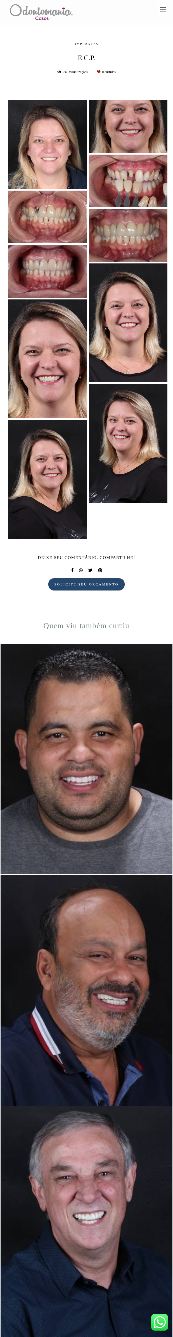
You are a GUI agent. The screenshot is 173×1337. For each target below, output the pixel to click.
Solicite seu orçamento (86, 584)
